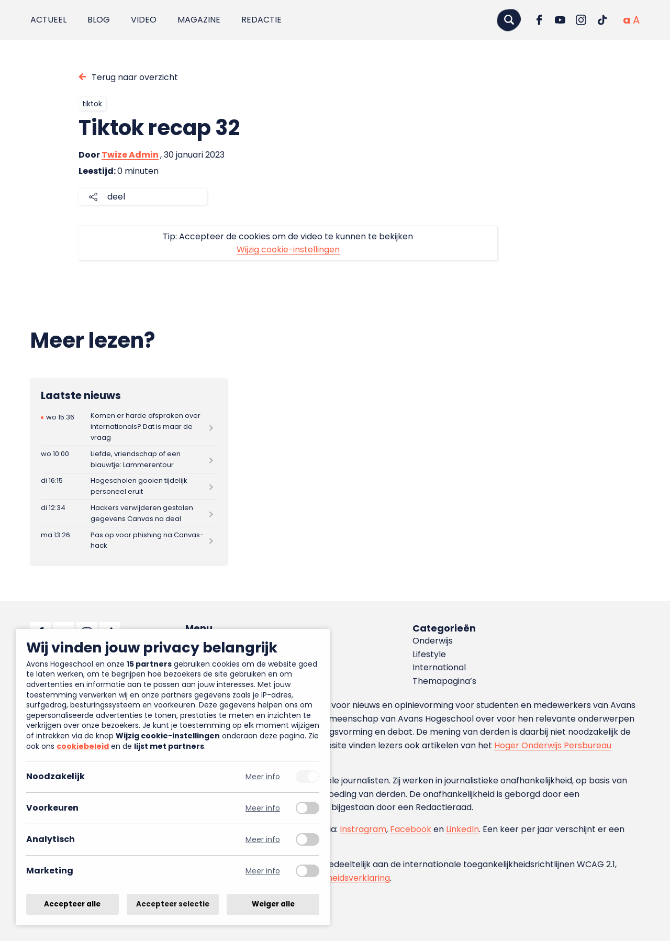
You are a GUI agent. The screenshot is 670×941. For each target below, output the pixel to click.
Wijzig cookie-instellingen (288, 249)
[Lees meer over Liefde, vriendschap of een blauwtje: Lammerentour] (128, 459)
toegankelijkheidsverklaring (333, 878)
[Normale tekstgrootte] (626, 20)
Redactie (261, 20)
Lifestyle (429, 654)
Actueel (48, 20)
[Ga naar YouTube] (560, 19)
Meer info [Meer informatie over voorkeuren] (262, 808)
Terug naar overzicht (135, 77)
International (439, 667)
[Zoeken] (509, 19)
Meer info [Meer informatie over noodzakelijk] (262, 777)
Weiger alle (273, 904)
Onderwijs (432, 641)
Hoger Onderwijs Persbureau (552, 745)
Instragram (363, 829)
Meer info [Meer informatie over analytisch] (262, 840)
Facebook (410, 829)
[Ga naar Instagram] (581, 19)
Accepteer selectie (172, 904)
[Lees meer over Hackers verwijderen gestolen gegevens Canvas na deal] (128, 513)
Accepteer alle (72, 904)
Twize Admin (130, 155)
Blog (98, 20)
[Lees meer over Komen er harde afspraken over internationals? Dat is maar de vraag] (128, 427)
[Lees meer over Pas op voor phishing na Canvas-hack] (128, 540)
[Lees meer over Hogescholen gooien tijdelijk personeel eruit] (128, 486)
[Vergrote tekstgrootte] (636, 20)
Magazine (198, 20)
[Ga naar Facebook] (539, 19)
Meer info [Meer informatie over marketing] (262, 871)
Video (144, 20)
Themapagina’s (444, 681)
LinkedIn (462, 829)
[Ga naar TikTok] (601, 19)
